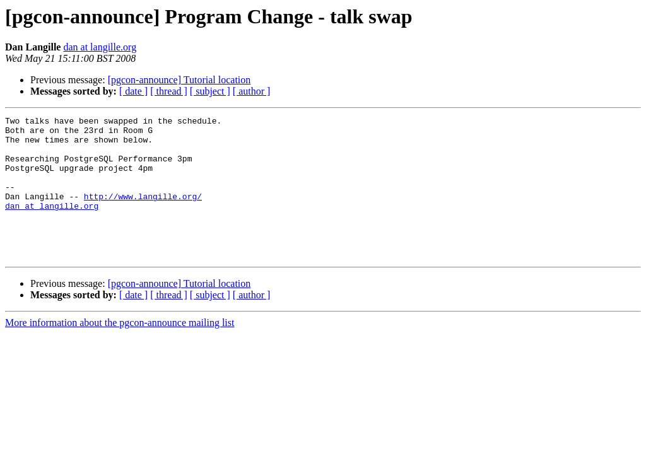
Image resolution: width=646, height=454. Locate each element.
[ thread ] (168, 91)
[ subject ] (210, 91)
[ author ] (252, 91)
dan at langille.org (99, 47)
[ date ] (133, 91)
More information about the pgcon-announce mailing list (119, 351)
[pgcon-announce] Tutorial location (179, 79)
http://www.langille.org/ (143, 213)
